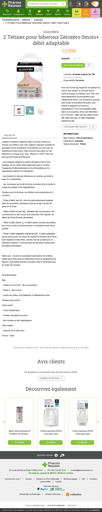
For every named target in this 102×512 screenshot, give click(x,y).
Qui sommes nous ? (13, 481)
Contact (28, 481)
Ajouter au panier (73, 65)
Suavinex (51, 32)
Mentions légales (70, 481)
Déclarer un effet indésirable (47, 481)
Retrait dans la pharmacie (30, 496)
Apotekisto (72, 508)
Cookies (58, 484)
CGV (83, 481)
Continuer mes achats (75, 127)
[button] (4, 422)
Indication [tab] (9, 135)
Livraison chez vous (53, 496)
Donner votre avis (51, 378)
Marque (26, 20)
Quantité (65, 58)
